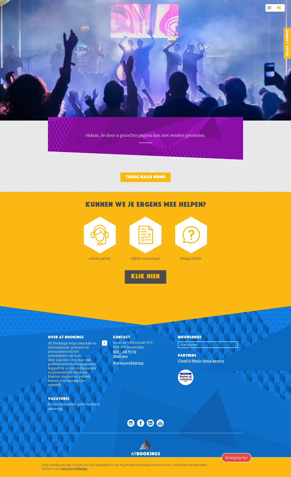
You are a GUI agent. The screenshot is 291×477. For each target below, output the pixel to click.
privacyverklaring (74, 469)
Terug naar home (145, 177)
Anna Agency (213, 361)
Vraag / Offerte (287, 43)
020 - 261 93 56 (124, 352)
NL (279, 8)
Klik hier (145, 276)
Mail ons (120, 356)
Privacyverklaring (128, 363)
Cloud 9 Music (190, 361)
